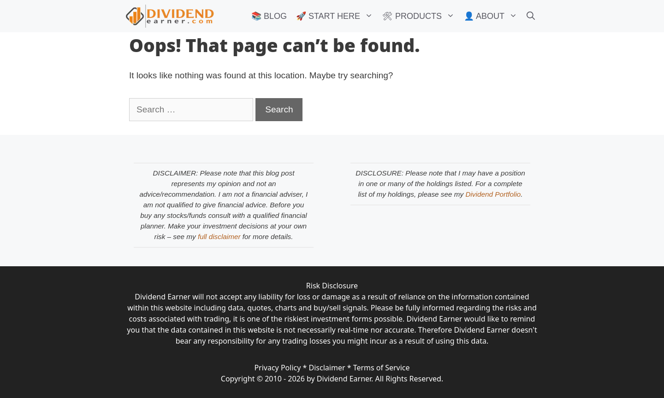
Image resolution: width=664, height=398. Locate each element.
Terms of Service (381, 368)
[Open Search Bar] (531, 16)
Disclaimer (327, 368)
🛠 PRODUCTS (420, 16)
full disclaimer (219, 236)
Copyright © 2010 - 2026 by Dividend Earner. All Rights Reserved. (332, 379)
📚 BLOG (269, 16)
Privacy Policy (277, 368)
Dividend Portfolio (493, 194)
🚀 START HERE (337, 16)
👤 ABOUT (493, 16)
